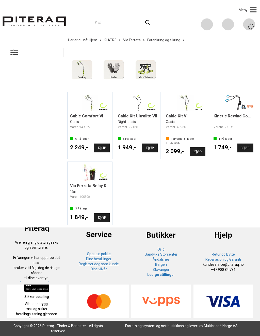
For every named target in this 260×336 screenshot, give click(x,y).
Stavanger (161, 270)
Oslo (161, 249)
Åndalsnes (161, 259)
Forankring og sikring (163, 40)
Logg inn (228, 25)
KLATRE (110, 40)
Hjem (93, 40)
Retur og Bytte (223, 254)
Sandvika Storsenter (161, 254)
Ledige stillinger (161, 275)
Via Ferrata (132, 40)
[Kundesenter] (207, 24)
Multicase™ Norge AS (221, 326)
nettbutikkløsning (175, 326)
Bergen (161, 264)
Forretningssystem (140, 326)
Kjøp (102, 148)
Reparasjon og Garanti (223, 259)
